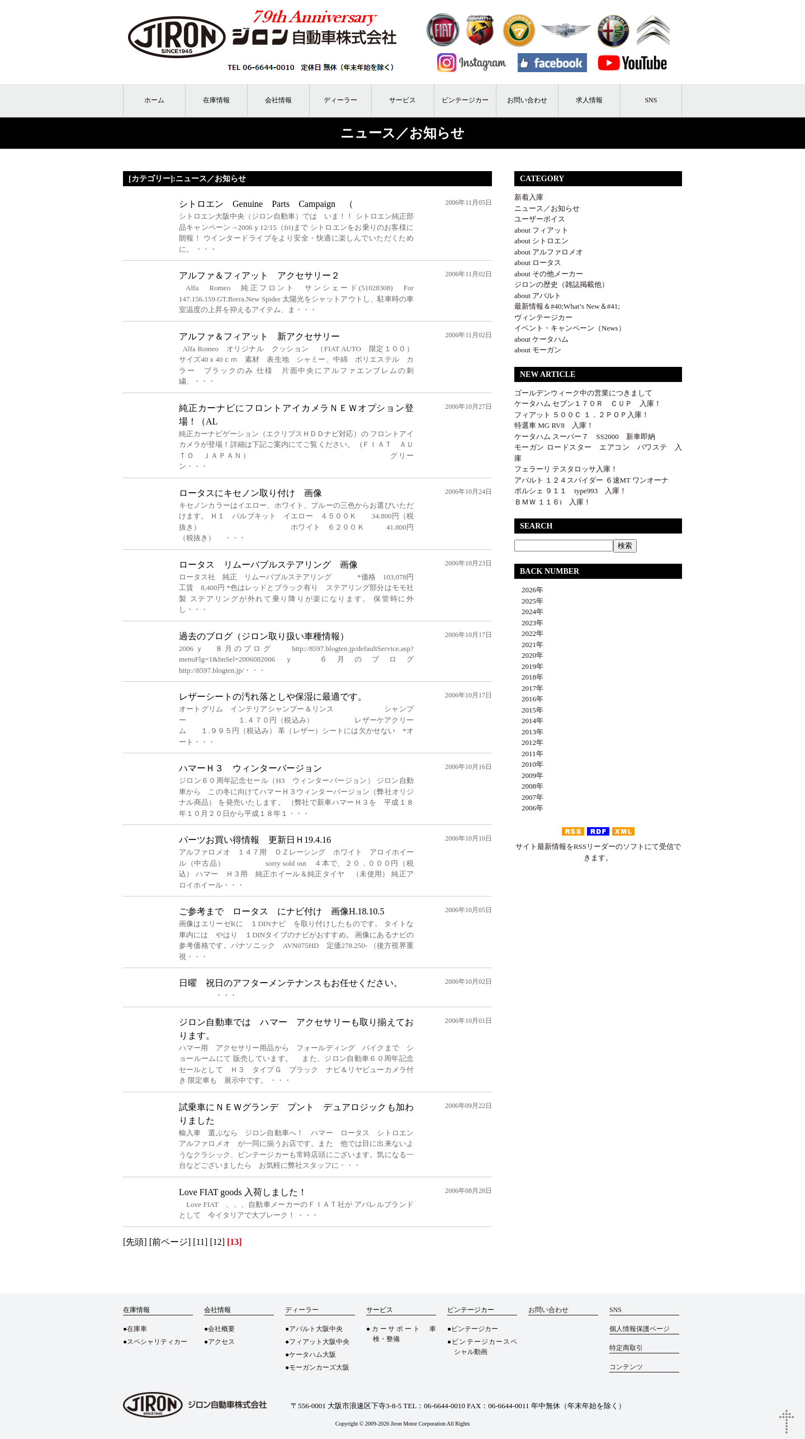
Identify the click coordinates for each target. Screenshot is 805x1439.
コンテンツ (626, 1367)
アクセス (221, 1342)
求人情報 (589, 100)
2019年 (528, 666)
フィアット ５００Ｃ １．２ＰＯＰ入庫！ (581, 415)
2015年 (528, 710)
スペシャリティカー (157, 1342)
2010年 (528, 764)
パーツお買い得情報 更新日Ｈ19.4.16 (255, 839)
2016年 (528, 699)
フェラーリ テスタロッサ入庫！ (566, 469)
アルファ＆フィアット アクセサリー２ (259, 275)
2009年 (528, 775)
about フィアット (541, 230)
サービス (402, 100)
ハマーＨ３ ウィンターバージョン (250, 768)
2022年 (528, 633)
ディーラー (340, 100)
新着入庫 (528, 197)
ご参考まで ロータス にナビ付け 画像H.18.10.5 (282, 911)
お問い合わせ (527, 100)
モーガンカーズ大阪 (319, 1367)
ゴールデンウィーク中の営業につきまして (583, 393)
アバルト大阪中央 (316, 1329)
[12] (217, 1242)
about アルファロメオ (548, 252)
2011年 (528, 753)
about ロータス (537, 262)
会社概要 (221, 1329)
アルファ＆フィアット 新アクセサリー (259, 336)
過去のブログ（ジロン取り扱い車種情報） (264, 636)
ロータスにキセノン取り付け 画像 (250, 493)
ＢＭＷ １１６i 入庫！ (552, 502)
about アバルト (537, 295)
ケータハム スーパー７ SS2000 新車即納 (588, 436)
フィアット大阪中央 (319, 1342)
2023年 (528, 623)
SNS (651, 100)
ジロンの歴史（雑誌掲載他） (561, 284)
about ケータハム (541, 339)
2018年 (528, 677)
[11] (200, 1242)
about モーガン (537, 350)
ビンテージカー (465, 100)
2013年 (528, 732)
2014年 (528, 720)
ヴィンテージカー (543, 317)
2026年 (528, 590)
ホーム (154, 100)
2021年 (528, 644)
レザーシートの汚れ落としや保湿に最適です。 (273, 696)
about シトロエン (541, 241)
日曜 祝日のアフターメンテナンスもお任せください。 (290, 983)
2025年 (528, 601)
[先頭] (135, 1242)
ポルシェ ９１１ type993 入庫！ (570, 491)
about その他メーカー (548, 274)
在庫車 (137, 1329)
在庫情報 (216, 100)
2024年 (528, 611)
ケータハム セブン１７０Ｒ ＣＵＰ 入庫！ (587, 403)
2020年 (528, 655)
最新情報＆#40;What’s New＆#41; (567, 306)
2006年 (528, 808)
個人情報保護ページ (639, 1329)
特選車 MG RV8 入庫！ (554, 425)
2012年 (528, 742)
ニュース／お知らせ (547, 208)
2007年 (528, 797)
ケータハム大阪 (312, 1354)
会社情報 (278, 100)
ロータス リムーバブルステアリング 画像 (268, 564)
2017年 (528, 688)
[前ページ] (170, 1242)
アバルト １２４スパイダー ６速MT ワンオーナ (591, 480)
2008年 (528, 786)
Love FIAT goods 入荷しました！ (243, 1192)
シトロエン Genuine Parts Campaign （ (266, 204)
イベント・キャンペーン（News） (570, 328)
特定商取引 (626, 1348)
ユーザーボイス (539, 219)
